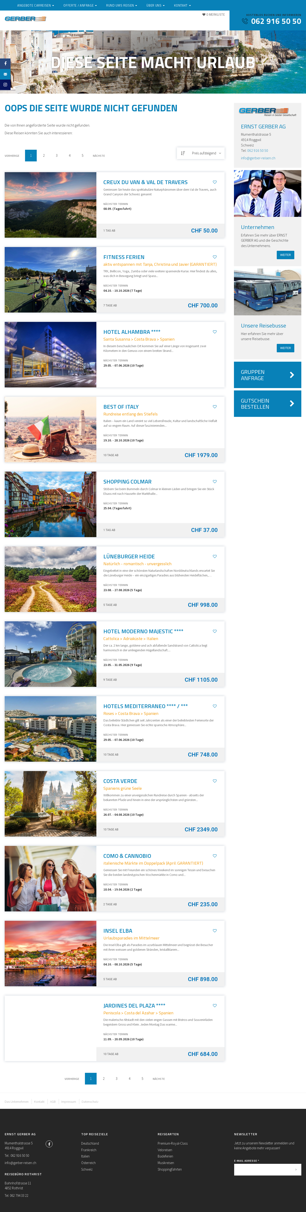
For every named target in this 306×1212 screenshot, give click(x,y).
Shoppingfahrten (170, 1169)
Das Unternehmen (17, 1101)
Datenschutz (90, 1101)
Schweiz (87, 1169)
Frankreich (88, 1150)
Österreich (88, 1163)
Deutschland (90, 1143)
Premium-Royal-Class (173, 1143)
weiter (285, 255)
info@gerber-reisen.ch (258, 158)
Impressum (68, 1101)
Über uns (191, 21)
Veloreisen (165, 1150)
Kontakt (215, 21)
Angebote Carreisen (78, 21)
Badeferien (165, 1156)
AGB (53, 1101)
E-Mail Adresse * (246, 1160)
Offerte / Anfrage (121, 21)
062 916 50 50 (257, 150)
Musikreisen (166, 1163)
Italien (85, 1156)
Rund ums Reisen (160, 21)
